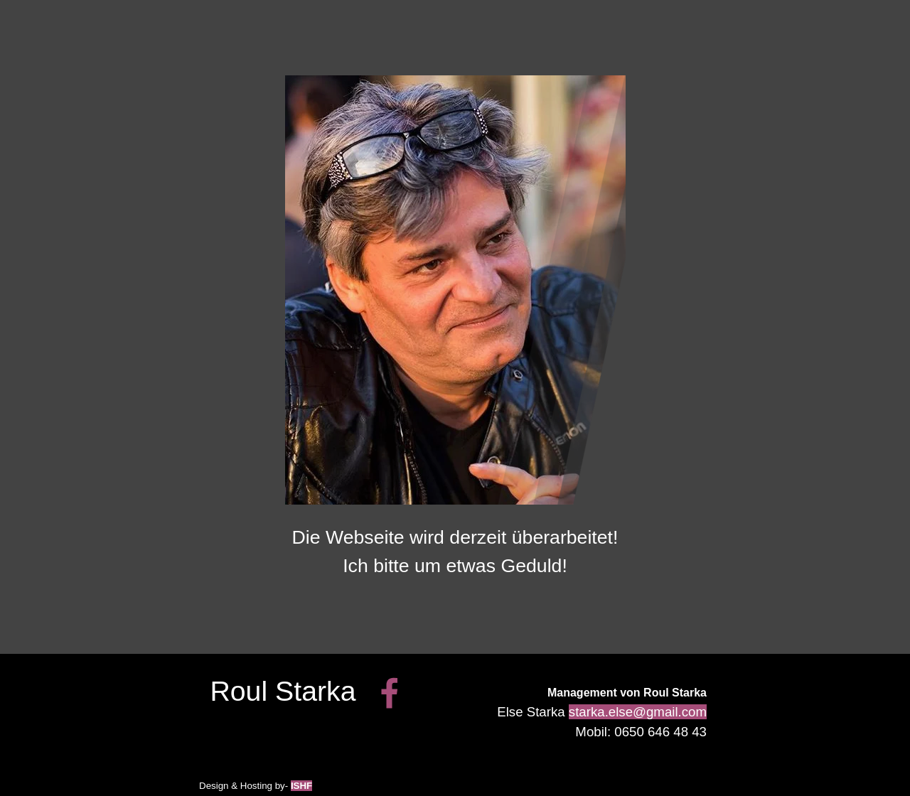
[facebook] (389, 693)
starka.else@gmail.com (638, 711)
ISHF (301, 785)
